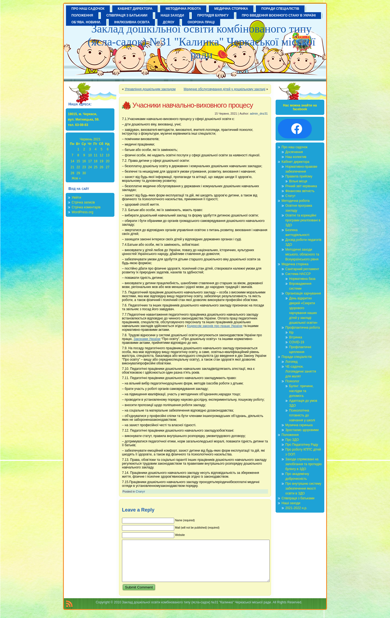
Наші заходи (291, 503)
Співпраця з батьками (298, 498)
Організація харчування (303, 293)
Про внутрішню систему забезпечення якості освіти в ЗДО (303, 488)
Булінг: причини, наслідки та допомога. (301, 391)
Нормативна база (302, 279)
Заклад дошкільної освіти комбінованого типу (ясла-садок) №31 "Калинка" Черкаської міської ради (201, 41)
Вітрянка (295, 337)
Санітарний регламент (302, 269)
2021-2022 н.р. (296, 508)
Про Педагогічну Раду (301, 444)
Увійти (76, 197)
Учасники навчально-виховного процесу (192, 105)
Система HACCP (298, 274)
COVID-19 (296, 342)
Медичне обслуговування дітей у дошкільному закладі (224, 89)
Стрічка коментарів (86, 207)
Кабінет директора (295, 162)
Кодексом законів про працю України (215, 326)
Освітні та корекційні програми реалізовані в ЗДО (302, 220)
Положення (290, 435)
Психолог (292, 381)
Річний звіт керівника (301, 186)
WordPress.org (82, 212)
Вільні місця (298, 181)
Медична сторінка (295, 264)
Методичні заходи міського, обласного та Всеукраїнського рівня (302, 254)
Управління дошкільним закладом (150, 89)
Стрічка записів (83, 202)
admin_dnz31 (259, 113)
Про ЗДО (292, 440)
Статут (140, 491)
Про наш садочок (295, 147)
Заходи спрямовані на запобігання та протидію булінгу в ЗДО (303, 464)
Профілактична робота (302, 327)
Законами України (146, 339)
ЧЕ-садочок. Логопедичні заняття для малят (300, 371)
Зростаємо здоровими (302, 430)
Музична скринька (299, 425)
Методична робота (295, 201)
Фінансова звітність (300, 191)
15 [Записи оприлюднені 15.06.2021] (78, 161)
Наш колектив (295, 157)
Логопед (291, 362)
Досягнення (294, 152)
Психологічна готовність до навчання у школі (302, 415)
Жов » (76, 178)
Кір (291, 332)
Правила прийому (298, 176)
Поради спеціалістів (297, 357)
